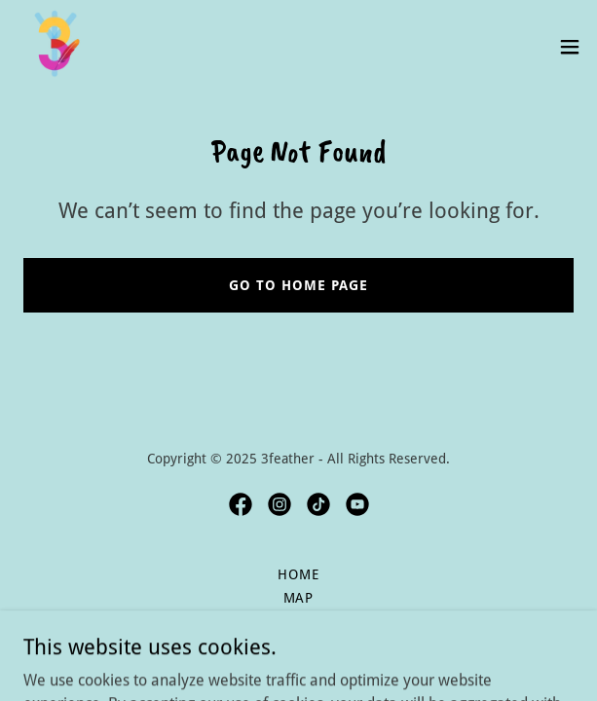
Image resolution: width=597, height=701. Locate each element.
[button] (569, 46)
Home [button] (298, 574)
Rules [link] (299, 621)
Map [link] (299, 598)
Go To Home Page (298, 285)
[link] (54, 47)
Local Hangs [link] (299, 644)
